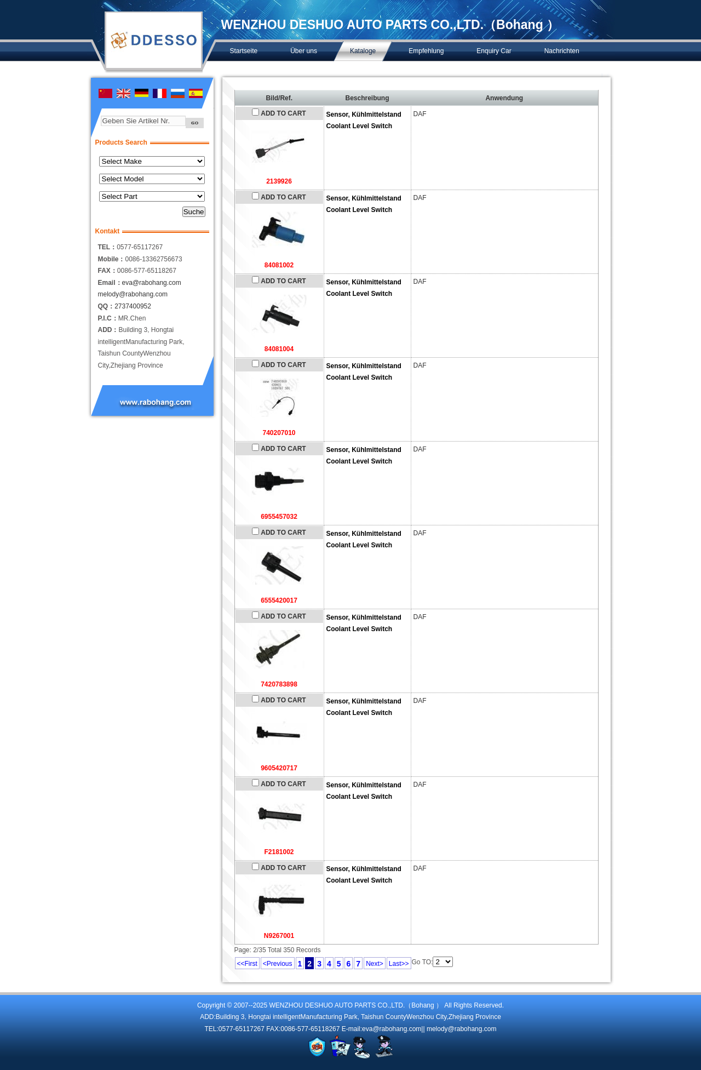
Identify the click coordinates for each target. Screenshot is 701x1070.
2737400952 (132, 306)
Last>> (399, 964)
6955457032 (279, 516)
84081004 (279, 349)
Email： (110, 283)
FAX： (107, 270)
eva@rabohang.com (151, 283)
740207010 (278, 433)
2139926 (279, 181)
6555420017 (279, 600)
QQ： (106, 306)
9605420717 (279, 768)
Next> (374, 964)
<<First (247, 964)
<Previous (277, 964)
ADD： (108, 330)
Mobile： (111, 259)
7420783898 (279, 684)
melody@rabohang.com (133, 294)
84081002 (279, 265)
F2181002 (279, 852)
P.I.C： (108, 318)
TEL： (107, 247)
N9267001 (279, 936)
